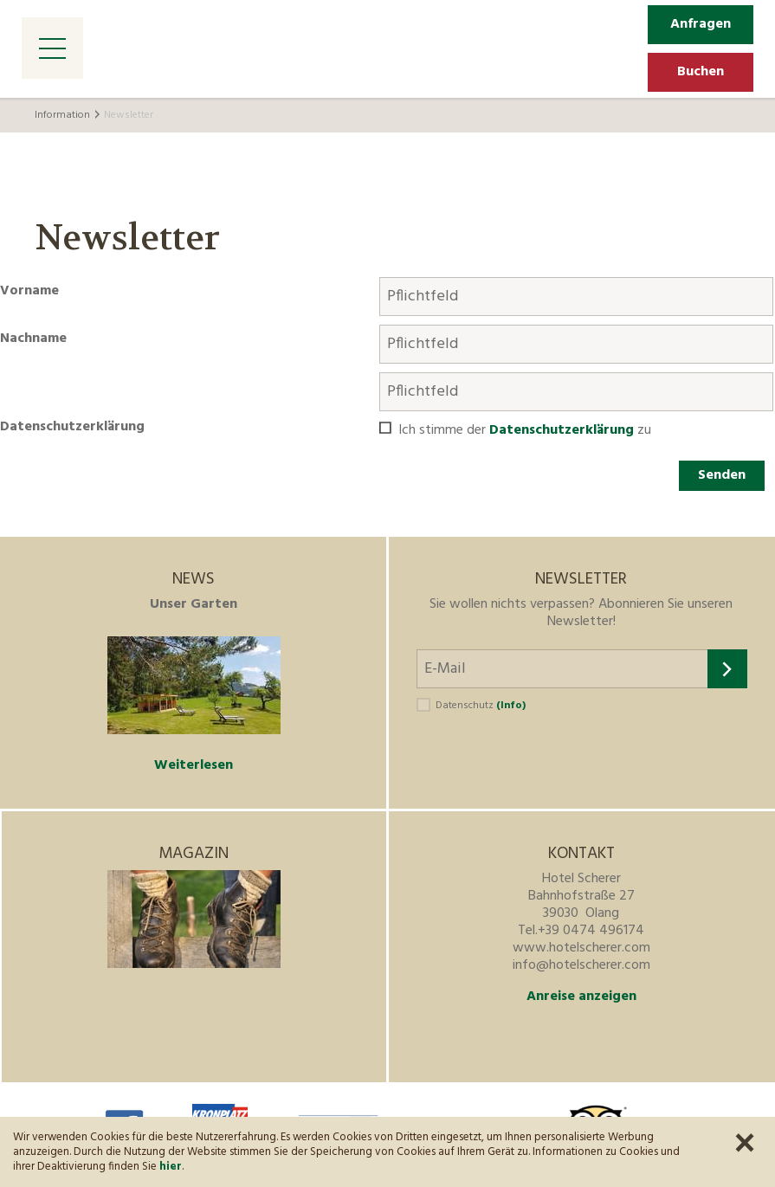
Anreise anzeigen (581, 996)
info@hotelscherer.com (581, 965)
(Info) (511, 705)
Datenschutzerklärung (72, 426)
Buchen (700, 72)
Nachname (33, 338)
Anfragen (700, 24)
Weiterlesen (193, 765)
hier (170, 1167)
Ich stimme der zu (524, 430)
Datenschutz (481, 705)
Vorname (29, 291)
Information (62, 115)
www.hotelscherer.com (581, 948)
